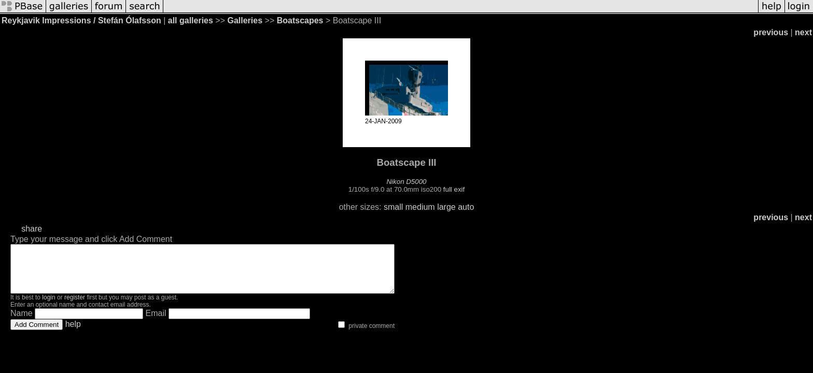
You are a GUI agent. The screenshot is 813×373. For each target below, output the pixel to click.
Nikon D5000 (406, 181)
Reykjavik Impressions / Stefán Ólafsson (81, 20)
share (31, 228)
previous (770, 32)
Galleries (244, 20)
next (803, 32)
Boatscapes (300, 20)
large (446, 207)
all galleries (190, 20)
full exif (454, 189)
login (48, 306)
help (73, 333)
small (393, 207)
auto (466, 207)
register (74, 306)
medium (420, 207)
